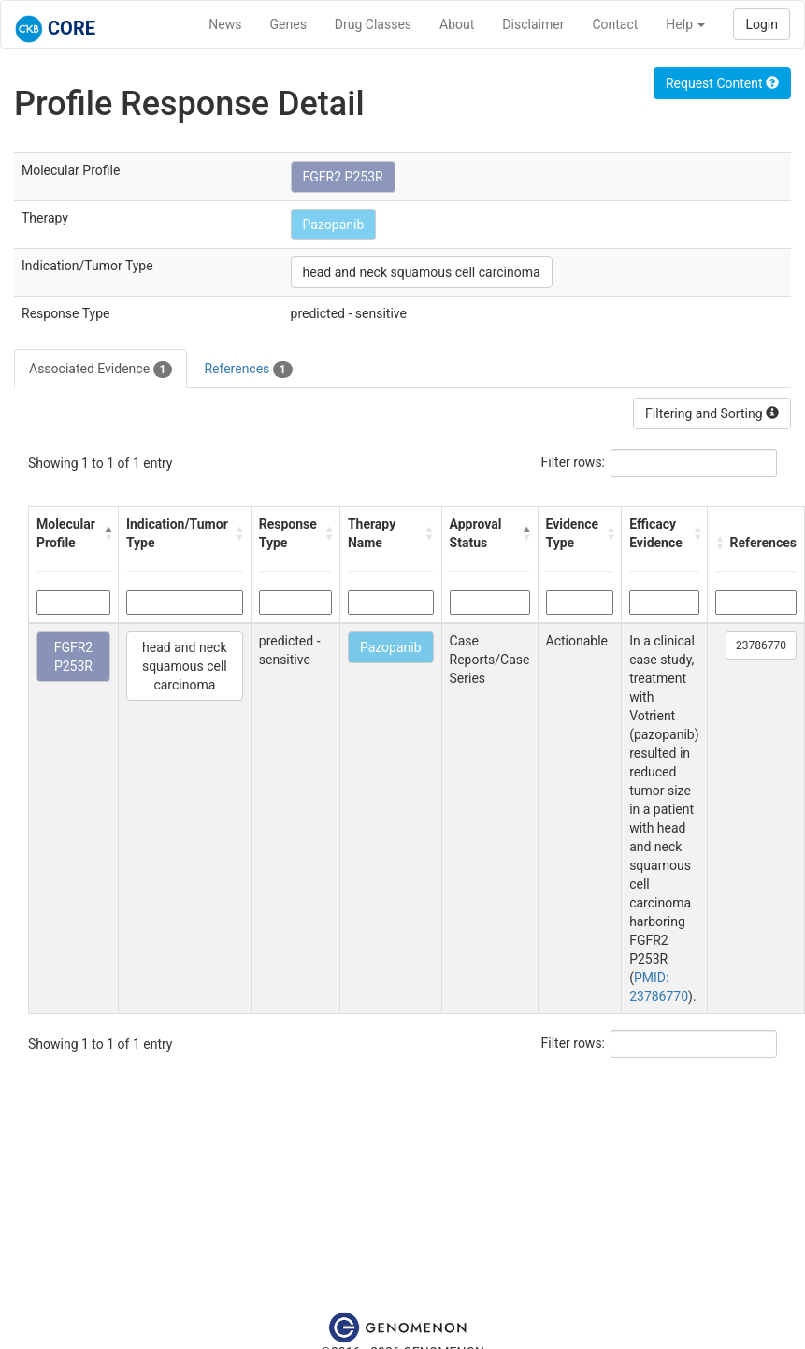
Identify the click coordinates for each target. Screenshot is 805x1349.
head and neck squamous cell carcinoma (421, 272)
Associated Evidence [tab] (100, 369)
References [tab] (248, 369)
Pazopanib (334, 224)
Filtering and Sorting (712, 413)
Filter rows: (573, 462)
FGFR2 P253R (343, 176)
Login (761, 24)
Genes (288, 24)
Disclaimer (533, 24)
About (456, 24)
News (224, 24)
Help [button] (685, 24)
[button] (106, 533)
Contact (615, 24)
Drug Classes (373, 24)
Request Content (722, 83)
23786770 (761, 645)
